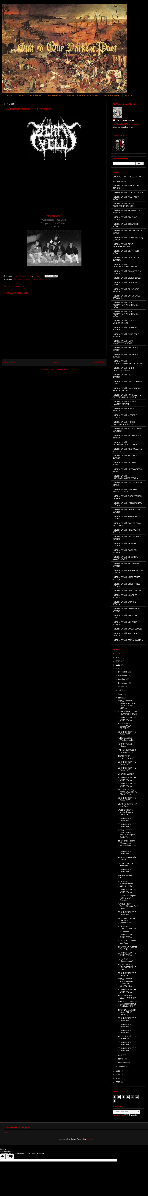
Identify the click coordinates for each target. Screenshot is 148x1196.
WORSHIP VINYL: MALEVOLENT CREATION (125, 726)
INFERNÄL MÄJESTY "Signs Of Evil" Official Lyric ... (127, 1012)
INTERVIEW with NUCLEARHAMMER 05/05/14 (125, 477)
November (122, 675)
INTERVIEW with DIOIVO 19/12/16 (128, 278)
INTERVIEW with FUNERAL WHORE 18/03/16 (125, 322)
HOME (10, 95)
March (121, 1059)
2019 (118, 661)
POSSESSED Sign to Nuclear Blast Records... (127, 898)
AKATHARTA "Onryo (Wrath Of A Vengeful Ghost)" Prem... (127, 792)
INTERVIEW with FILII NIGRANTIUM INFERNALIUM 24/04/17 (125, 314)
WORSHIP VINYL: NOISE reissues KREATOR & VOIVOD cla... (125, 982)
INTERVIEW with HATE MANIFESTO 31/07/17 (123, 342)
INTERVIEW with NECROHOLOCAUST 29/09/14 (126, 443)
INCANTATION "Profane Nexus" (126, 757)
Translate (130, 1115)
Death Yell (17, 280)
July (120, 690)
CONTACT (129, 95)
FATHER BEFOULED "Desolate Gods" (127, 751)
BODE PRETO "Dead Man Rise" (127, 942)
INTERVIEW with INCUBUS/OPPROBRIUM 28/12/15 (128, 362)
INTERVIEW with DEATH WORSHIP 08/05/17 (123, 245)
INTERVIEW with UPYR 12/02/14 (127, 591)
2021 (118, 654)
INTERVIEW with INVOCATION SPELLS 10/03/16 (126, 389)
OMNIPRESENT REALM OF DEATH (82, 95)
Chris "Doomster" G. (125, 120)
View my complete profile (123, 127)
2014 (118, 1078)
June (120, 694)
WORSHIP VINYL (111, 95)
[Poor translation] (10, 1156)
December (122, 672)
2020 (118, 657)
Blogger (89, 1139)
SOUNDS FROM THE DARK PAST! (36, 280)
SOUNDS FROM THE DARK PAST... (127, 733)
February (122, 1063)
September (123, 683)
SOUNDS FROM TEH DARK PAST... (127, 719)
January (121, 1066)
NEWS (21, 95)
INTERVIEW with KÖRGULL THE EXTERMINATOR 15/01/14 (127, 396)
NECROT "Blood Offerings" (125, 745)
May (120, 698)
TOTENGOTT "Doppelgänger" (125, 960)
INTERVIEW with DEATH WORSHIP (127, 997)
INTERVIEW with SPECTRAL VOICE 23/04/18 (125, 558)
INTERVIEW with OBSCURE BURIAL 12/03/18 (125, 490)
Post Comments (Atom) (60, 369)
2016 (118, 1071)
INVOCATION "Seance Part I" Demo (127, 948)
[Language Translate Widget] (126, 1112)
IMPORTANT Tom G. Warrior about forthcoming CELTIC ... (127, 844)
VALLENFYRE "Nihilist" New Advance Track (127, 712)
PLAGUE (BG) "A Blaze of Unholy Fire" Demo (128, 906)
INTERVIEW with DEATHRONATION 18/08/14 (125, 265)
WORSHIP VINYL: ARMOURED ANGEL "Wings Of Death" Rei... (126, 833)
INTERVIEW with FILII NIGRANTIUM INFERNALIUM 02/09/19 (125, 305)
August (121, 687)
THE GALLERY (54, 95)
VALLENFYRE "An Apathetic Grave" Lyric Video (126, 812)
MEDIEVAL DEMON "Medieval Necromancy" (126, 920)
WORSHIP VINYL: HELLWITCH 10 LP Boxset (127, 967)
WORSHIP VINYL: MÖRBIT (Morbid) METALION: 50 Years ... (126, 704)
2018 (118, 665)
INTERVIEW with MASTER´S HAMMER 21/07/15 (125, 403)
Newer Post (9, 362)
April (120, 1055)
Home (55, 362)
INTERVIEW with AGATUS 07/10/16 (128, 192)
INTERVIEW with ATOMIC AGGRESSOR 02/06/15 (124, 205)
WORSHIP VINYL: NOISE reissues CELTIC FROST (125, 883)
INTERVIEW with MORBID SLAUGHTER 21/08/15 (124, 423)
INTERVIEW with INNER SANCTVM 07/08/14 (123, 369)
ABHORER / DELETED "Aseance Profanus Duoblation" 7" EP (127, 1004)
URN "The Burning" (126, 774)
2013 (118, 1082)
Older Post (99, 362)
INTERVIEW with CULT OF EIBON (127, 1037)
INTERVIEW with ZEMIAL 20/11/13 (128, 640)
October (121, 679)
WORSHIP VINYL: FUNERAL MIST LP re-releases (127, 928)
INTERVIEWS (36, 95)
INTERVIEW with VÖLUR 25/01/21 (127, 629)
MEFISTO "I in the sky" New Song (127, 805)
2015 (118, 1075)
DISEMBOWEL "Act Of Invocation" (127, 864)
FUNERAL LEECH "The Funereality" (126, 739)
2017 (118, 668)
